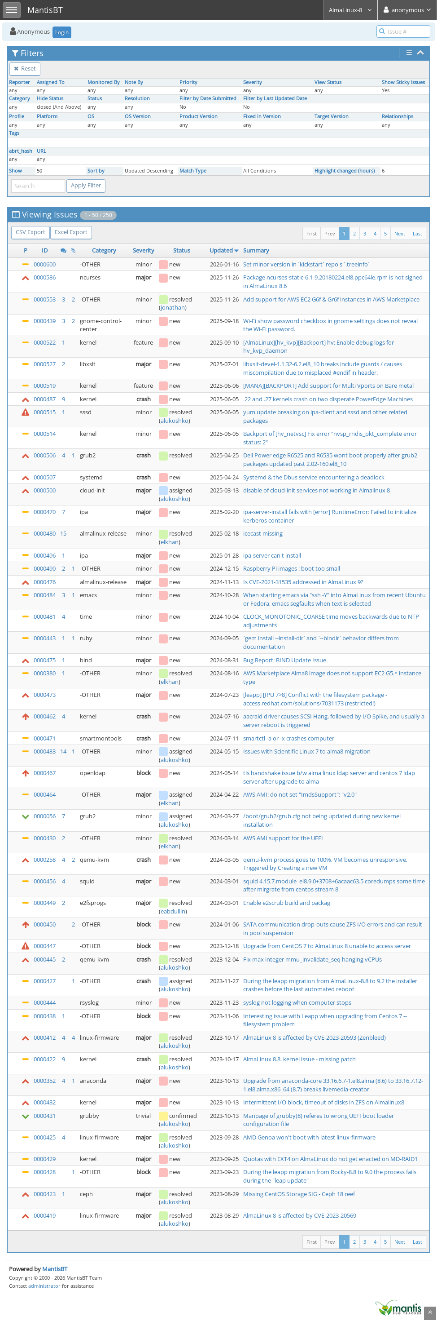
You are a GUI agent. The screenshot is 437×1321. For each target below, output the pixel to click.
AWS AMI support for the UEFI (283, 838)
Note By (134, 82)
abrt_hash (20, 151)
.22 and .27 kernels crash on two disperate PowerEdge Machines (328, 399)
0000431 (45, 1116)
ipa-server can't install (272, 555)
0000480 (45, 533)
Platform (47, 116)
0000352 (45, 1081)
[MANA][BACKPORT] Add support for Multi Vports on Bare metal (328, 385)
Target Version (332, 116)
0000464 (45, 794)
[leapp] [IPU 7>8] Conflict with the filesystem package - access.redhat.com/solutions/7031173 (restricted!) (315, 699)
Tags (14, 133)
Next (399, 233)
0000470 (45, 512)
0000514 (45, 434)
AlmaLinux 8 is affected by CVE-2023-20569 (299, 1215)
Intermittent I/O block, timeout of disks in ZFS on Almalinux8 (323, 1102)
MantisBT (54, 1269)
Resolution (137, 98)
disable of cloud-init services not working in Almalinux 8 (316, 490)
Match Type (192, 171)
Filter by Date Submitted (207, 98)
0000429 (45, 1159)
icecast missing (263, 533)
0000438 (45, 1016)
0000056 (45, 816)
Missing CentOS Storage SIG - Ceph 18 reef (299, 1194)
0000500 (45, 490)
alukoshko (174, 421)
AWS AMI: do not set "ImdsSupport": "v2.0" (300, 794)
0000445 (45, 959)
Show (15, 171)
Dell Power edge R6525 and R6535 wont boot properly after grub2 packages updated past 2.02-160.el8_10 (330, 459)
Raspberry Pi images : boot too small (291, 568)
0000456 (45, 881)
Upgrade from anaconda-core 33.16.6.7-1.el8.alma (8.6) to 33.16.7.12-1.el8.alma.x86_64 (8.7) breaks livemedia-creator (333, 1085)
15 (63, 533)
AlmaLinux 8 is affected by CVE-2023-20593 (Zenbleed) (314, 1037)
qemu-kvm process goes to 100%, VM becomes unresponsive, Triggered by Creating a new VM (325, 864)
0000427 (45, 981)
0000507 (45, 477)
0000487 (45, 399)
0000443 (45, 638)
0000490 (45, 568)
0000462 (45, 716)
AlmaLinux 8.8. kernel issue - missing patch (299, 1059)
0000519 (45, 385)
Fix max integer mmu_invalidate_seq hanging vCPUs (312, 959)
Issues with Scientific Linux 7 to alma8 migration (307, 751)
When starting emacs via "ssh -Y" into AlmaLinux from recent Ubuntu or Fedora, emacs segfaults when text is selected (334, 599)
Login (62, 32)
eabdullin (173, 911)
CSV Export (30, 232)
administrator (44, 1285)
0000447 (45, 946)
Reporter (19, 82)
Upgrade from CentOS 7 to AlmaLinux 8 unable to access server (327, 946)
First (311, 233)
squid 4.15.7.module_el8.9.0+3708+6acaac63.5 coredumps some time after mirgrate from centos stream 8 (334, 885)
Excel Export (71, 232)
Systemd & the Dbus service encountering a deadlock (314, 477)
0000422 (45, 1059)
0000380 (45, 673)
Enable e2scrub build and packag (286, 903)
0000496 (45, 555)
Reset (25, 68)
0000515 (45, 412)
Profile (16, 116)
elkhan (170, 542)
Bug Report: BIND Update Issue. (285, 660)
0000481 (45, 616)
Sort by (96, 171)
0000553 (45, 299)
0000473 (45, 695)
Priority (188, 82)
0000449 (45, 903)
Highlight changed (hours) (345, 171)
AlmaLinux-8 (351, 10)
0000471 (45, 738)
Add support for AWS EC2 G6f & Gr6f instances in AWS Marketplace (331, 299)
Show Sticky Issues (403, 82)
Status (94, 98)
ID (45, 250)
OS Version (138, 116)
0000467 (45, 773)
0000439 (45, 321)
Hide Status (50, 98)
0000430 (45, 838)
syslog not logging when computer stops (297, 1002)
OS (90, 116)
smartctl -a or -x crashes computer (288, 738)
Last (417, 233)
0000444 (45, 1002)
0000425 (45, 1137)
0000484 (45, 595)
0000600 (45, 264)
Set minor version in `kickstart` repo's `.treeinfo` (306, 264)
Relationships (397, 116)
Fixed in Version (262, 116)
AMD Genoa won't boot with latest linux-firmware (309, 1137)
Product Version (198, 116)
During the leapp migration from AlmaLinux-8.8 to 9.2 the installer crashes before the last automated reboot (330, 985)
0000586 (45, 277)
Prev (329, 233)
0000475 (45, 660)
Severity (252, 82)
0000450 (45, 924)
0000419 (45, 1215)
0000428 (45, 1172)
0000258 (45, 860)
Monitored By (103, 82)
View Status (328, 82)
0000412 (45, 1037)
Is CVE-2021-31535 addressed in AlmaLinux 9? (303, 582)
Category (19, 98)
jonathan (173, 307)
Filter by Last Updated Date (275, 98)
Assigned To (51, 82)
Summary (256, 250)
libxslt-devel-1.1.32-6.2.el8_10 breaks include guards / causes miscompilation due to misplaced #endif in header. (322, 368)
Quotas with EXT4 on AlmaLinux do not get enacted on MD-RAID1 (330, 1159)
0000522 (45, 342)
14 (63, 751)
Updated (221, 250)
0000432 (45, 1102)
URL (41, 151)
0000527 (45, 364)
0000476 (45, 582)
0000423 (45, 1194)
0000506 (45, 455)
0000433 (45, 751)
